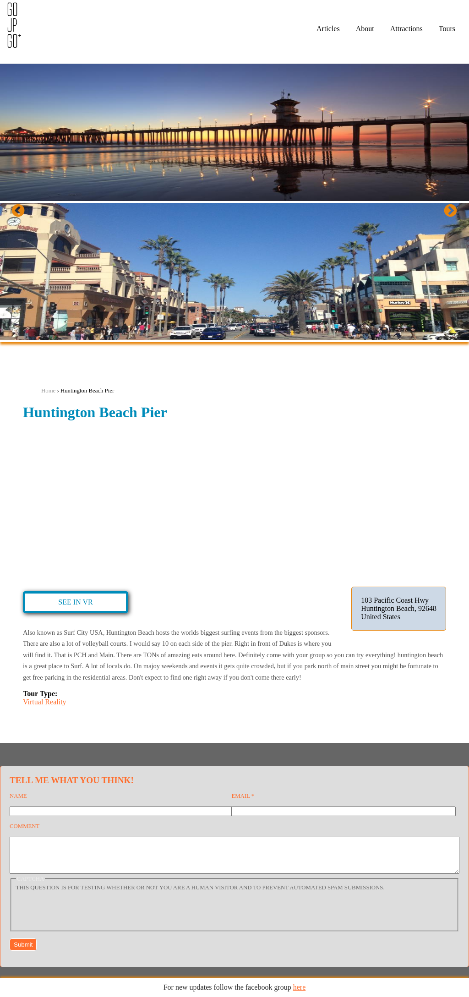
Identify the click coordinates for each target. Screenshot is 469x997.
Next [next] (458, 213)
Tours (447, 29)
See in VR (75, 602)
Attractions (406, 29)
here (299, 987)
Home (48, 390)
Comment (24, 826)
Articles (328, 29)
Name (18, 796)
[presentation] (85, 916)
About (365, 29)
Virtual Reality (44, 702)
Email (242, 796)
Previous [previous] (25, 213)
